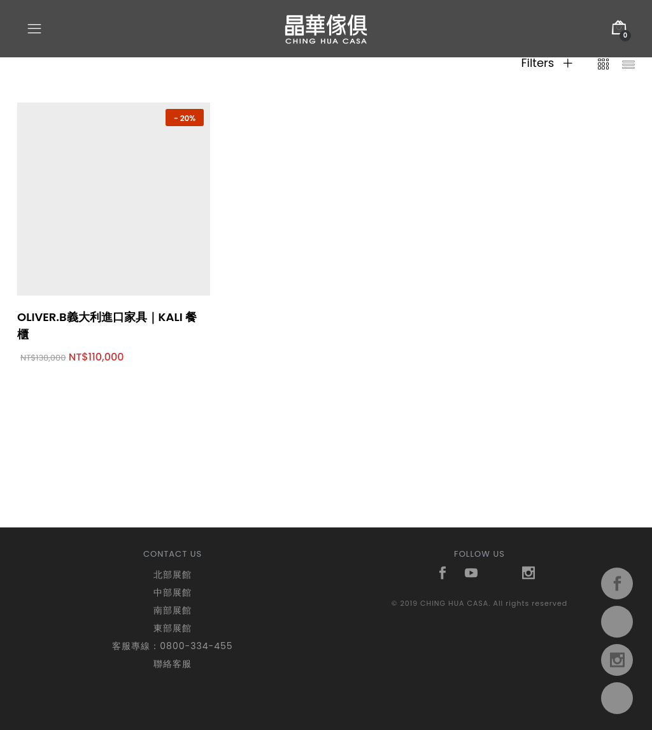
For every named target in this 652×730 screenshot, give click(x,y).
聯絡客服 (172, 663)
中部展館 (172, 592)
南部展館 (172, 610)
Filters (546, 63)
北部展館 (172, 574)
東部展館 (172, 628)
